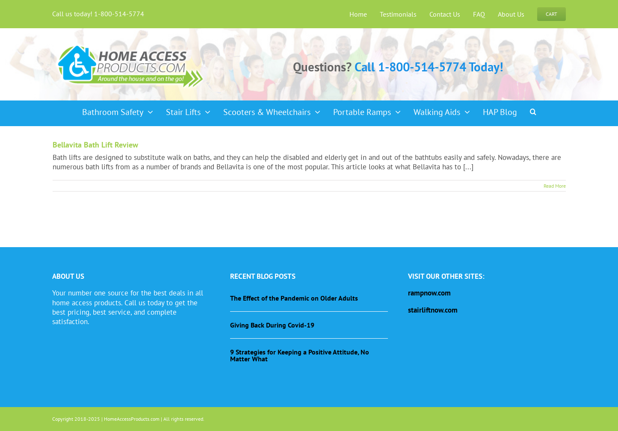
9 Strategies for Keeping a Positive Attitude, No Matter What (299, 355)
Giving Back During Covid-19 (272, 325)
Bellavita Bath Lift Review (95, 145)
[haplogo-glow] (131, 44)
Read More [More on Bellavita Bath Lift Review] (555, 186)
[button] (533, 109)
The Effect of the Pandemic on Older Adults (294, 298)
